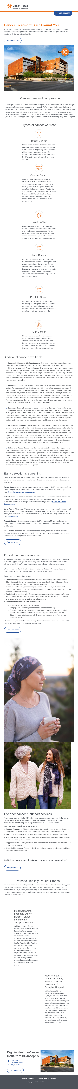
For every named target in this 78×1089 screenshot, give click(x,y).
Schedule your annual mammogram (21, 492)
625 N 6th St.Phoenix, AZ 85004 (17, 1061)
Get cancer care (13, 40)
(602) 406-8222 (15, 1064)
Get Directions (15, 1070)
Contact (31, 1079)
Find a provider (13, 542)
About (24, 1079)
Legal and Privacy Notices (46, 1079)
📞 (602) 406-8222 (63, 13)
